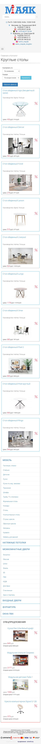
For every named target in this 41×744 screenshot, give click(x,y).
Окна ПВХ (8, 613)
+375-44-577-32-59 (25, 31)
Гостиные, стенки (9, 465)
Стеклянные (7, 590)
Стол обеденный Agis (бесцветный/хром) (19, 91)
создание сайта (11, 741)
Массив (6, 559)
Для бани (6, 586)
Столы (5, 510)
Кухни (5, 479)
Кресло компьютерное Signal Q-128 (21, 701)
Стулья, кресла (8, 519)
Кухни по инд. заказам (11, 483)
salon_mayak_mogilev (22, 44)
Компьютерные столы (11, 515)
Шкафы (6, 492)
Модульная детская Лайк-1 (20, 677)
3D (4, 572)
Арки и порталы (9, 595)
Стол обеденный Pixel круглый (16, 383)
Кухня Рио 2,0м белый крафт (21, 628)
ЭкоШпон (6, 555)
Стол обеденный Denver (13, 127)
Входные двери (12, 600)
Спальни (6, 470)
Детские (6, 474)
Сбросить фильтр (10, 84)
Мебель (7, 460)
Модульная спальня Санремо (20, 652)
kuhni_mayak (22, 41)
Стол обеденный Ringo (13, 420)
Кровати (6, 532)
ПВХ (4, 577)
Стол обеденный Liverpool (14, 237)
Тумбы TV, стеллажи (10, 497)
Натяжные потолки (14, 542)
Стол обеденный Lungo (13, 273)
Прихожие (7, 488)
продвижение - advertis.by (25, 741)
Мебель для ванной (10, 537)
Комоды (6, 506)
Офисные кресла (9, 523)
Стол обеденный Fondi (13, 163)
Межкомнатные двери (16, 549)
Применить (26, 78)
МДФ (5, 581)
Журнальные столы (10, 501)
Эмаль (5, 568)
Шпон (5, 564)
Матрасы (6, 528)
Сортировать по (7, 68)
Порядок (5, 74)
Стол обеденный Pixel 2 (13, 347)
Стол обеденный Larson (13, 200)
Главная (4, 55)
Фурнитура (9, 607)
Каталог (14, 55)
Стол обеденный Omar (13, 310)
